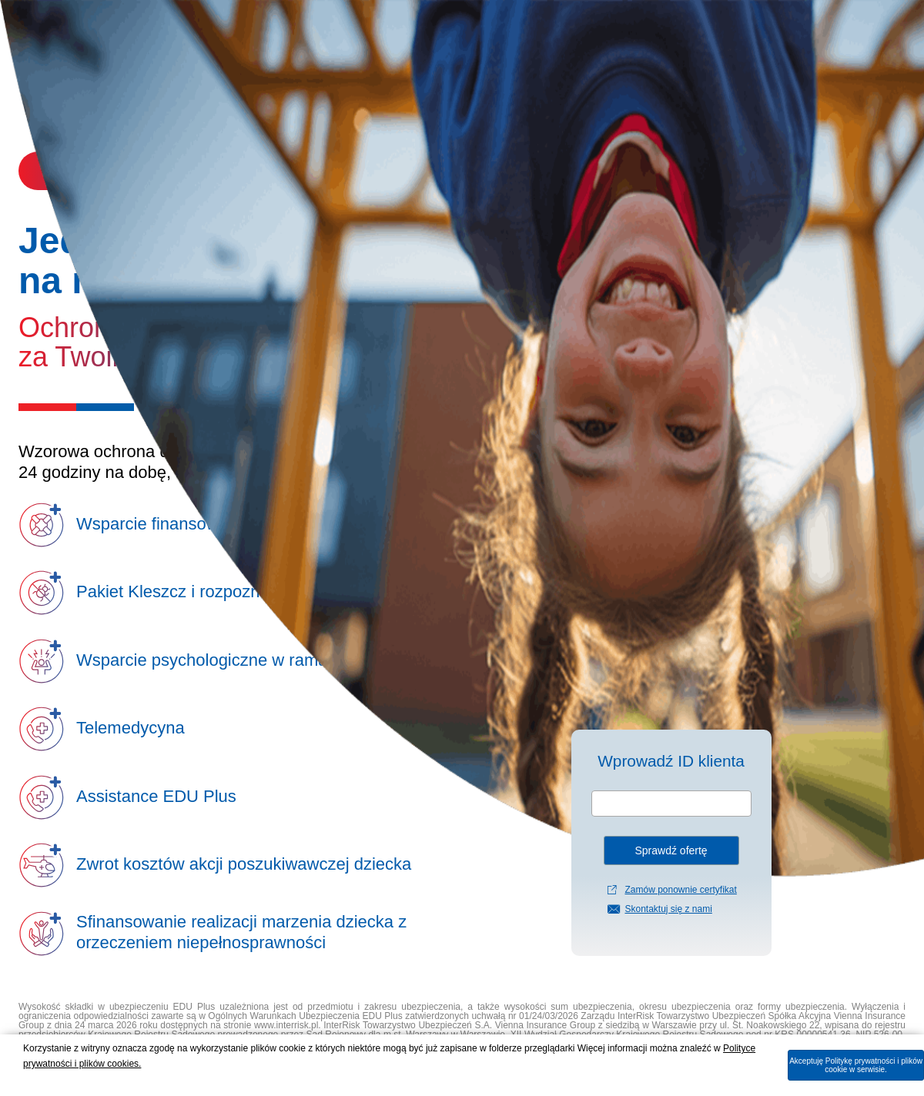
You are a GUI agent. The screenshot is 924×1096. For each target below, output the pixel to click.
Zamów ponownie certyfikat (680, 889)
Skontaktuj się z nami (667, 909)
